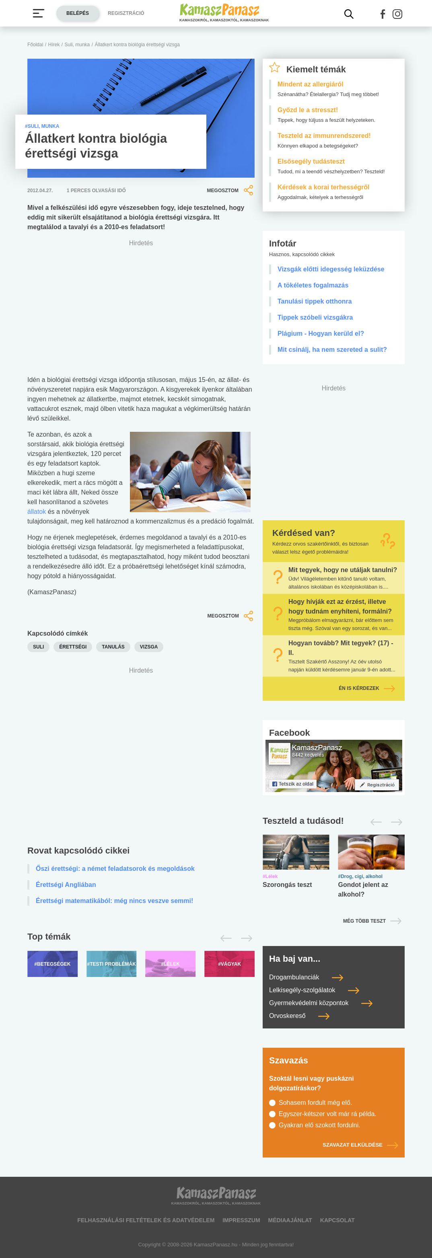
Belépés (77, 13)
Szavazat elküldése (360, 1145)
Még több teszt (364, 921)
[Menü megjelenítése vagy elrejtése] (38, 13)
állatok (36, 511)
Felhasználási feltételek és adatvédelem (145, 1220)
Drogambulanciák (306, 977)
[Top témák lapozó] (141, 938)
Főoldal (35, 44)
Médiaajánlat (290, 1220)
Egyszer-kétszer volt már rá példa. (327, 1113)
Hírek (54, 44)
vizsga (149, 647)
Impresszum (241, 1220)
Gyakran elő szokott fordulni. (319, 1125)
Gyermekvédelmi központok (320, 1002)
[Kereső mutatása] (349, 14)
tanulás (113, 647)
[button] (383, 14)
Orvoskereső (299, 1015)
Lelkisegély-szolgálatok (314, 990)
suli (38, 647)
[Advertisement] (141, 750)
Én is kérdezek (367, 688)
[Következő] (244, 938)
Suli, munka (77, 44)
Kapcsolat (337, 1220)
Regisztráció (126, 13)
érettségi (72, 647)
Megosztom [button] (231, 190)
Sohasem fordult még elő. (315, 1102)
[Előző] (224, 938)
